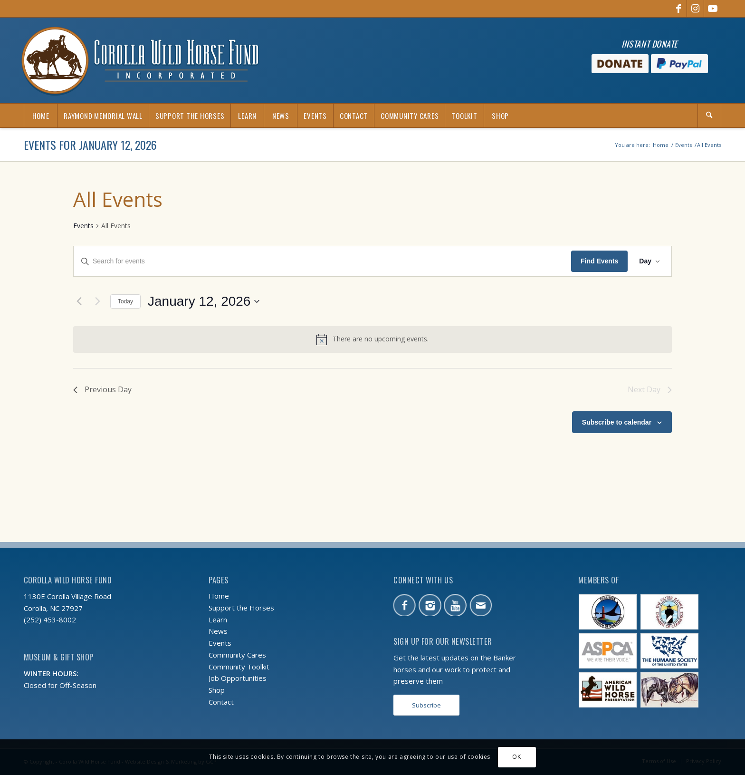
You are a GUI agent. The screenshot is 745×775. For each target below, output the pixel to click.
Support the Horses (241, 607)
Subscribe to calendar (616, 422)
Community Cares (237, 654)
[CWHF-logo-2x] (140, 60)
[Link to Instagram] (695, 8)
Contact (221, 702)
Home (219, 596)
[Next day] (97, 301)
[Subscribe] (426, 705)
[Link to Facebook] (678, 8)
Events (83, 225)
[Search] (709, 115)
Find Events (599, 261)
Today (125, 301)
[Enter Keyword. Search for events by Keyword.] (322, 261)
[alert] (372, 339)
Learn (218, 619)
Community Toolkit (239, 666)
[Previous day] (79, 301)
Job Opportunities (238, 678)
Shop (217, 690)
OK (516, 757)
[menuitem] (40, 115)
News (218, 631)
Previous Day (102, 389)
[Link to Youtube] (712, 8)
